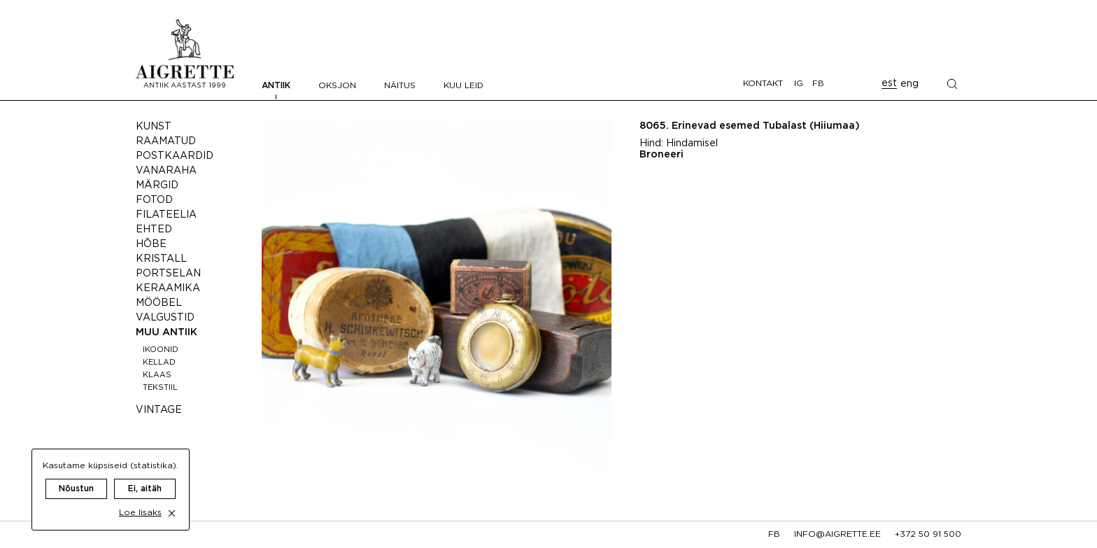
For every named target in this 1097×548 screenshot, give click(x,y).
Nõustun (76, 475)
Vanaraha (166, 171)
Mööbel (159, 303)
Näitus (400, 86)
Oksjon (337, 86)
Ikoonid (160, 349)
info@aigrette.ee (837, 534)
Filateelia (166, 215)
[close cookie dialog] (171, 499)
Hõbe (151, 244)
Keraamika (168, 288)
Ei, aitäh (145, 475)
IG (798, 83)
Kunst (153, 126)
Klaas (157, 375)
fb (774, 534)
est (889, 83)
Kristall (161, 259)
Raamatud (166, 141)
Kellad (159, 362)
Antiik (276, 86)
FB (818, 83)
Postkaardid (174, 156)
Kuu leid (463, 86)
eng (909, 84)
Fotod (154, 200)
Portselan (168, 273)
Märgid (157, 185)
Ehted (154, 229)
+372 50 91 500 (928, 534)
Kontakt (763, 83)
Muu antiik (166, 332)
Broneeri (661, 154)
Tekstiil (160, 387)
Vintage (159, 410)
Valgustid (165, 318)
